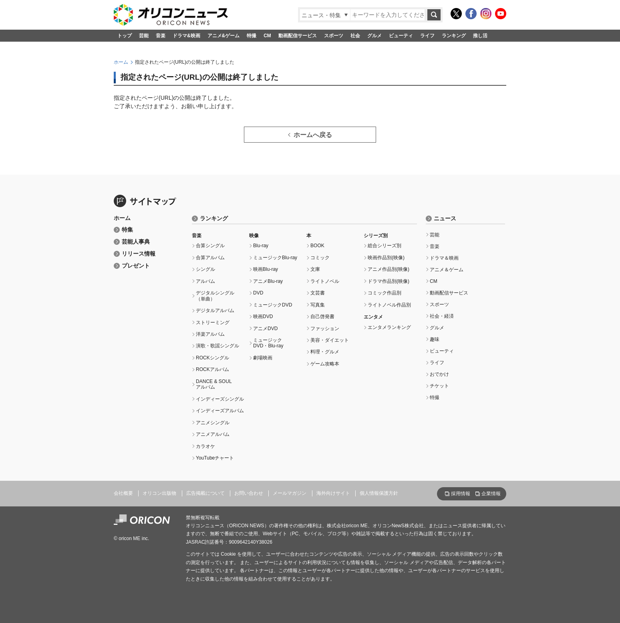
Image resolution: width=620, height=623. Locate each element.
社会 (355, 35)
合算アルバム (210, 257)
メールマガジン (289, 493)
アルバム (205, 281)
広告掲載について (205, 493)
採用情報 (460, 493)
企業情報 (491, 493)
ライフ (427, 35)
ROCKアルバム (212, 369)
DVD (258, 293)
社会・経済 (442, 316)
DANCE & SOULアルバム (214, 384)
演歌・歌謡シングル (217, 346)
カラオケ (205, 446)
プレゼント (136, 266)
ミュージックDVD (272, 305)
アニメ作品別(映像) (388, 269)
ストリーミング (212, 322)
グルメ (374, 35)
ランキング (454, 35)
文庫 (315, 269)
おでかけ (439, 374)
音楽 (160, 35)
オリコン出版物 (159, 493)
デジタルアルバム (215, 310)
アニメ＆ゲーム (446, 269)
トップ (124, 35)
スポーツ (333, 35)
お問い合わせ (248, 493)
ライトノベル (324, 281)
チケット (439, 385)
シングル (205, 269)
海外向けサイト (333, 493)
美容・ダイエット (329, 340)
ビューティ (401, 35)
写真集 (317, 305)
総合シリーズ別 (384, 245)
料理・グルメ (324, 352)
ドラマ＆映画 (444, 258)
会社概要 (123, 493)
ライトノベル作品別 (389, 305)
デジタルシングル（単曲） (215, 295)
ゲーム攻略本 (324, 364)
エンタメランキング (389, 327)
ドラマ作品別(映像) (388, 281)
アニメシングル (212, 422)
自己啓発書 (322, 316)
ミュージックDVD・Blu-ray (268, 343)
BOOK (317, 245)
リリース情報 (138, 254)
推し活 (480, 35)
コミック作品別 (384, 293)
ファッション (324, 328)
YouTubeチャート (215, 458)
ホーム (121, 62)
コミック (320, 257)
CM (267, 35)
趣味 (434, 339)
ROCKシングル (212, 358)
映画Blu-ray (265, 269)
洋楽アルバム (210, 334)
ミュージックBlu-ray (275, 257)
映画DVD (263, 316)
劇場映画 (262, 358)
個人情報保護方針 (379, 493)
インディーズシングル (220, 399)
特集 (127, 230)
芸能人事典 (136, 242)
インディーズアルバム (220, 410)
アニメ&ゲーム (223, 35)
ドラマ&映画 (186, 35)
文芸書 (317, 293)
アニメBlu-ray (268, 281)
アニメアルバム (212, 434)
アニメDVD (265, 328)
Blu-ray (260, 245)
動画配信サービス (297, 35)
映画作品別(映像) (386, 257)
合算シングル (210, 245)
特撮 (251, 35)
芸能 (144, 35)
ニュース (445, 219)
